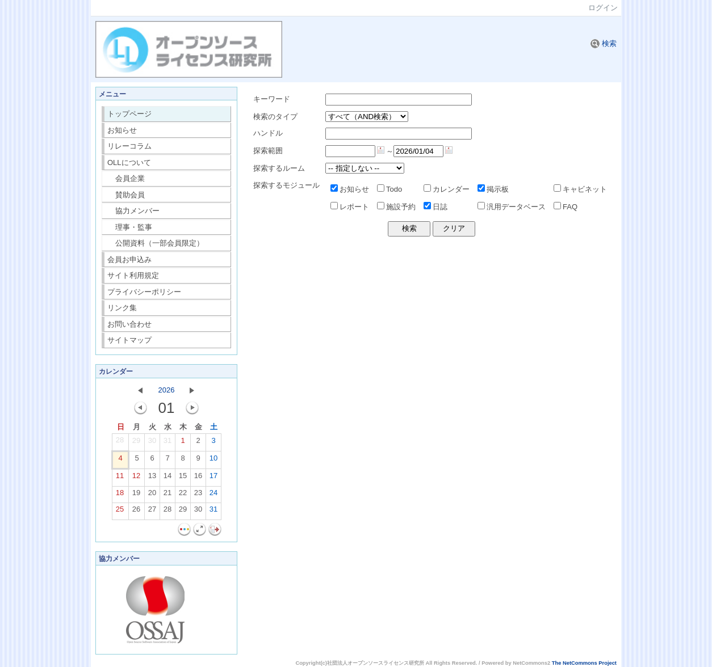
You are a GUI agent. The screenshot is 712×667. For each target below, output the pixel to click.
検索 (603, 43)
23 (198, 495)
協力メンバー (134, 210)
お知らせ (122, 130)
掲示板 (493, 189)
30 (152, 443)
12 (136, 478)
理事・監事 (130, 227)
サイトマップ (129, 340)
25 (120, 511)
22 (183, 495)
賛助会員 (126, 195)
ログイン (603, 7)
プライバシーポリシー (144, 292)
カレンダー (447, 189)
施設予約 (396, 206)
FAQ (565, 206)
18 (120, 495)
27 (152, 511)
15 (183, 478)
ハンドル (268, 133)
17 (213, 478)
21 (167, 495)
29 (136, 443)
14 (167, 478)
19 (136, 495)
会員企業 (126, 178)
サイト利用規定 (133, 275)
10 (213, 460)
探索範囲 (268, 150)
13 (152, 478)
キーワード (271, 99)
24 (213, 495)
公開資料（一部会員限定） (156, 243)
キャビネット (580, 189)
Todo (389, 189)
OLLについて (129, 162)
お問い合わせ (129, 324)
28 (120, 442)
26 (136, 511)
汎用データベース (512, 206)
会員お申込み (129, 259)
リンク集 (122, 307)
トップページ (129, 113)
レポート (349, 206)
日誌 (435, 206)
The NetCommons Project (584, 663)
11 (120, 478)
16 (198, 478)
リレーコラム (129, 146)
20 (152, 495)
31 (167, 443)
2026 (166, 390)
